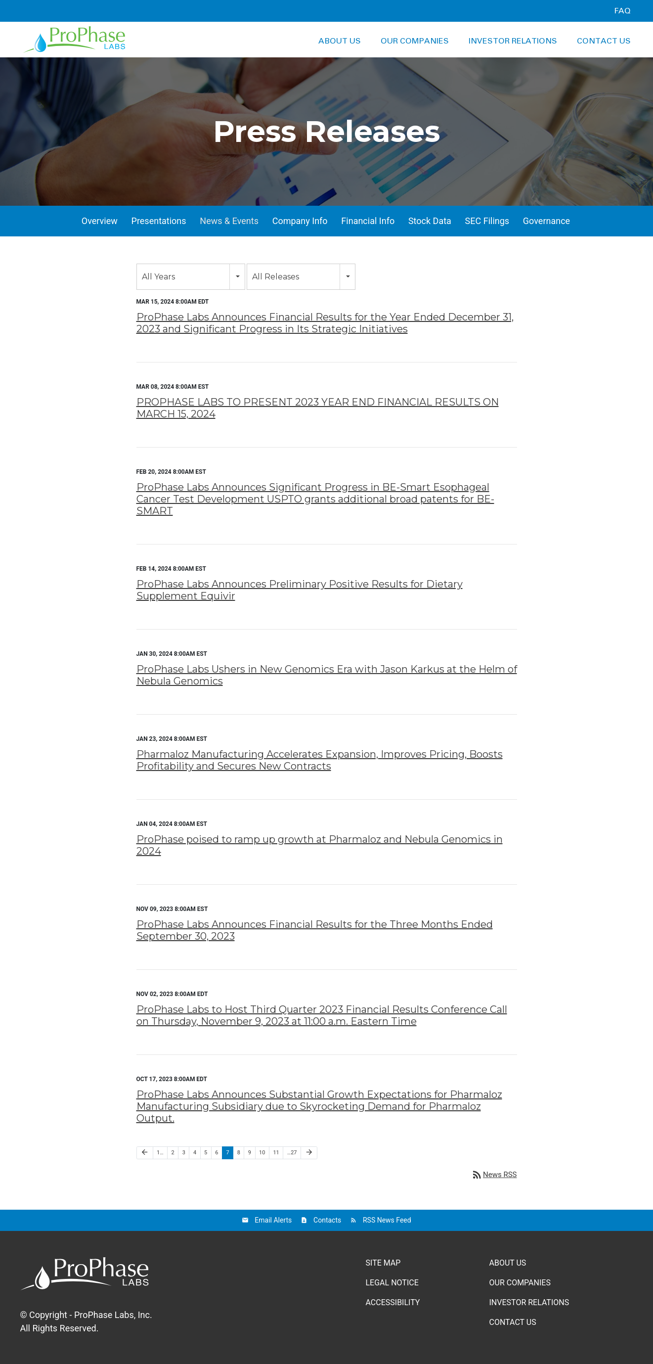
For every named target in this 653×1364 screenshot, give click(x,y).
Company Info (300, 221)
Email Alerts (273, 1220)
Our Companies (415, 41)
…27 (292, 1152)
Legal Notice (392, 1282)
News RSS (494, 1174)
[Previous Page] (144, 1152)
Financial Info (367, 221)
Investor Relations (513, 41)
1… (160, 1152)
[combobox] (190, 277)
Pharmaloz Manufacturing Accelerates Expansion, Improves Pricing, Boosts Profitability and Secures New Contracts (319, 760)
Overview (100, 221)
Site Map (383, 1263)
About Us (339, 41)
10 (262, 1152)
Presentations (158, 221)
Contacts (327, 1220)
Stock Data (429, 221)
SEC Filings (487, 221)
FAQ (622, 11)
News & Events (229, 221)
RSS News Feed (387, 1220)
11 (276, 1152)
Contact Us (604, 41)
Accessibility (393, 1302)
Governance (546, 221)
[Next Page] (309, 1152)
